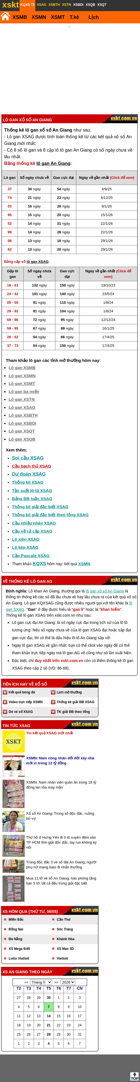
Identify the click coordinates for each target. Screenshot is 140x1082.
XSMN (39, 17)
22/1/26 (107, 194)
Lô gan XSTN (22, 369)
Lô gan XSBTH (23, 385)
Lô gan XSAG (22, 377)
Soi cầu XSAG (28, 428)
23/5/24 (108, 264)
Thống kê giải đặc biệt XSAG (40, 477)
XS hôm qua (15, 882)
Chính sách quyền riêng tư (106, 1073)
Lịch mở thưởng (69, 662)
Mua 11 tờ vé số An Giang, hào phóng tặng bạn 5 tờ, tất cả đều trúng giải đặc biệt (61, 851)
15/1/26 (107, 185)
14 (48, 986)
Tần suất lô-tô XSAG (32, 460)
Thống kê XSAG (27, 452)
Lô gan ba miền (24, 361)
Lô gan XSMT (22, 353)
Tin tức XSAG (16, 696)
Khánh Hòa (65, 909)
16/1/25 (108, 299)
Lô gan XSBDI (22, 393)
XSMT (58, 17)
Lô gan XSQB (22, 409)
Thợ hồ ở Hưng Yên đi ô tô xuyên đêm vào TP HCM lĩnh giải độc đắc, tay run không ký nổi (61, 813)
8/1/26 (107, 176)
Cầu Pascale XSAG (31, 525)
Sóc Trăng (65, 899)
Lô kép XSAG (25, 517)
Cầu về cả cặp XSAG (32, 501)
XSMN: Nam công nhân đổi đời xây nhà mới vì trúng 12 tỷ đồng (60, 730)
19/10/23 (108, 255)
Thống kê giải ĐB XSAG (75, 672)
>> (56, 953)
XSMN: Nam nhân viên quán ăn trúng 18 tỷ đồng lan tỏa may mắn (61, 755)
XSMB (20, 17)
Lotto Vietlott (19, 929)
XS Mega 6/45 (19, 919)
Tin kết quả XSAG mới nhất (49, 703)
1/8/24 (108, 273)
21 (48, 995)
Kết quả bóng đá (22, 662)
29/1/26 (107, 211)
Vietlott (62, 929)
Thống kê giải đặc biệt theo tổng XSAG (50, 485)
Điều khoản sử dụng (69, 1073)
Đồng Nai (16, 899)
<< (26, 953)
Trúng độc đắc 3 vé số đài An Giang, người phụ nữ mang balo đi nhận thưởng (61, 834)
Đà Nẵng (15, 909)
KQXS (39, 534)
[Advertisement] (69, 54)
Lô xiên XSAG (26, 509)
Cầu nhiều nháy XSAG (34, 493)
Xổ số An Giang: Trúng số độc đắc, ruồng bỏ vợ (60, 786)
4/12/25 (107, 168)
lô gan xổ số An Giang (105, 561)
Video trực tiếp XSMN (26, 672)
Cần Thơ (63, 890)
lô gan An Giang (53, 133)
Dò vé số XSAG (21, 682)
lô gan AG (41, 551)
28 (48, 1005)
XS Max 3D (65, 919)
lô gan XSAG (38, 232)
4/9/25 (107, 159)
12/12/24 (108, 290)
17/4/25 (108, 307)
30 (48, 968)
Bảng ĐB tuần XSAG (32, 468)
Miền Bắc (16, 890)
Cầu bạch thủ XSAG (31, 436)
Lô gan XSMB (22, 337)
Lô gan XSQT (22, 401)
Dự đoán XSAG (29, 444)
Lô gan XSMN (22, 346)
